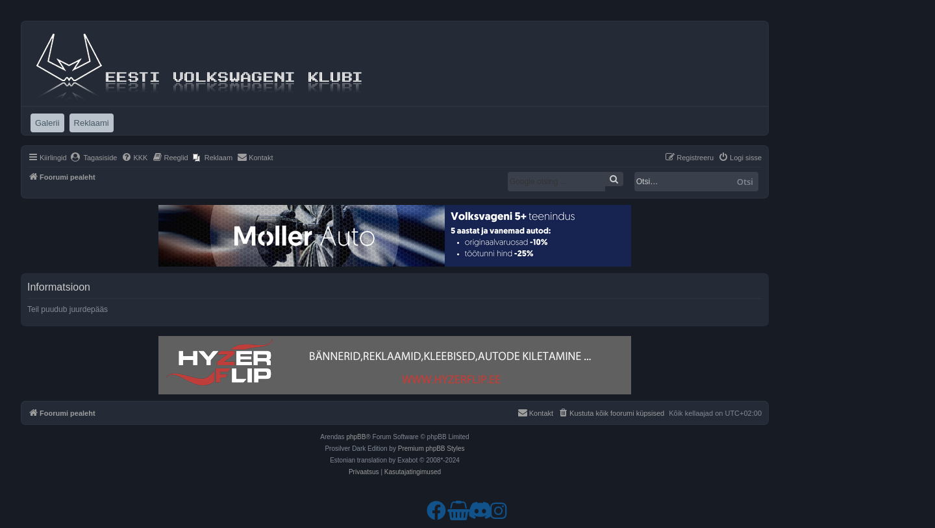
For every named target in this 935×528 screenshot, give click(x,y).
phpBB (356, 436)
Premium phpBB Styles (431, 448)
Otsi (745, 181)
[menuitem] (94, 157)
